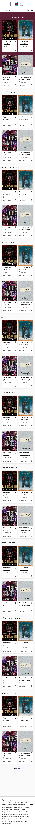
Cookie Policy (6, 824)
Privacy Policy (24, 802)
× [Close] (31, 801)
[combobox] (14, 10)
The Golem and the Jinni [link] (25, 41)
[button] (15, 41)
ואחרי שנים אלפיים (10, 167)
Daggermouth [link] (6, 41)
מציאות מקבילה (9, 468)
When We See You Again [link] (25, 77)
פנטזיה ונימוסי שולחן (11, 618)
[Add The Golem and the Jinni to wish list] (31, 50)
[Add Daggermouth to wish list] (15, 50)
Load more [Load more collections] (17, 768)
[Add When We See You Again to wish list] (31, 85)
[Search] (2, 10)
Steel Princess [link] (6, 77)
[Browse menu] (32, 10)
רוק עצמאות (7, 242)
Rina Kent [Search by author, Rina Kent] (6, 79)
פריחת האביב (8, 392)
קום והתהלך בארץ (10, 92)
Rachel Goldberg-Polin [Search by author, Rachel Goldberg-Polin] (25, 79)
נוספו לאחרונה (17, 17)
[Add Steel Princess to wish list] (15, 85)
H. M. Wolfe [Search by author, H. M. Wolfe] (7, 44)
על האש (6, 317)
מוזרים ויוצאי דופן (9, 543)
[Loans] (28, 10)
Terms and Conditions (9, 802)
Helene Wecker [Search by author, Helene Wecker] (24, 44)
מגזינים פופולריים (9, 693)
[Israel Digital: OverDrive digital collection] (17, 4)
